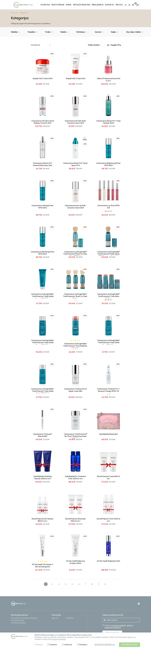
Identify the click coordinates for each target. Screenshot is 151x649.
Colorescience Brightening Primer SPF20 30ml (108, 164)
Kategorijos (23, 12)
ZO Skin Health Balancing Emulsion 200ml (75, 561)
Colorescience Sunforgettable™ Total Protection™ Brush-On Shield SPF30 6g (75, 295)
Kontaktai (109, 5)
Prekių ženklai (97, 5)
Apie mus (119, 5)
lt (137, 5)
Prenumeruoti (112, 632)
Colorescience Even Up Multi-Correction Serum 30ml (75, 206)
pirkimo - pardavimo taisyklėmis (119, 626)
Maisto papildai (57, 5)
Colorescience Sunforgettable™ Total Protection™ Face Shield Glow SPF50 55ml (108, 341)
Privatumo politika (17, 620)
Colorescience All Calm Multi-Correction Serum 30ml (75, 121)
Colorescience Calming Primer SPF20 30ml (42, 206)
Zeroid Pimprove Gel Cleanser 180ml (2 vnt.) (42, 519)
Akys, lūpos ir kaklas (133, 31)
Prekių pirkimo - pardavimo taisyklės (24, 617)
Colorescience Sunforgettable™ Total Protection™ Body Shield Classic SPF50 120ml (42, 295)
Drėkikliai (14, 31)
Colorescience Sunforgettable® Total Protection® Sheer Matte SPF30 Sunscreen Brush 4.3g (108, 252)
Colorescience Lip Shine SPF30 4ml (108, 206)
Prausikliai (31, 31)
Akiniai (68, 5)
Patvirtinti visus (129, 645)
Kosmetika (45, 5)
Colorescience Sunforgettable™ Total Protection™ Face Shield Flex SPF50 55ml (75, 344)
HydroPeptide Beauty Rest (108, 433)
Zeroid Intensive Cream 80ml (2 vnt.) (108, 477)
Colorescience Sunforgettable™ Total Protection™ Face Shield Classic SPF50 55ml (42, 341)
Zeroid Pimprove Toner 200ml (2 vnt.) (108, 519)
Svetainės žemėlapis (18, 622)
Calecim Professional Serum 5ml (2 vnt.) (108, 79)
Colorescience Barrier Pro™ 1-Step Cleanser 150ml (108, 121)
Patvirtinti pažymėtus (105, 645)
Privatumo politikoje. (59, 639)
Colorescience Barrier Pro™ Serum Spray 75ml (75, 164)
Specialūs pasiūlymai (81, 5)
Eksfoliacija (80, 31)
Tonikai (47, 31)
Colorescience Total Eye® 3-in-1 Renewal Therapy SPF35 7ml (108, 389)
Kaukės (113, 31)
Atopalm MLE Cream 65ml (75, 78)
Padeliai (63, 31)
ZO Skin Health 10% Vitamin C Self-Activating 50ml (42, 565)
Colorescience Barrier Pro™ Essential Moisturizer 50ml (42, 164)
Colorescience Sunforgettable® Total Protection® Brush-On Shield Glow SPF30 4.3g (75, 252)
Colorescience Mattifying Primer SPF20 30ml (42, 252)
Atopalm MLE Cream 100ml (42, 78)
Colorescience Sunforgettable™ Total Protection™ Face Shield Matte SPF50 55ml (42, 389)
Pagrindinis (14, 12)
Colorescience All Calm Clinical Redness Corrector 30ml (42, 121)
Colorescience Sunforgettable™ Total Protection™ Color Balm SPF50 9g (108, 295)
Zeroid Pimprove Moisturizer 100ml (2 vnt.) (75, 519)
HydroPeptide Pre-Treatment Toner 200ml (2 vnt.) (75, 477)
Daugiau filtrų (116, 44)
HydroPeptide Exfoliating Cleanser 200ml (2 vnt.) (43, 477)
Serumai (98, 31)
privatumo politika (118, 625)
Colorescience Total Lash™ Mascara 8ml (42, 434)
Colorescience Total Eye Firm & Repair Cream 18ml (75, 389)
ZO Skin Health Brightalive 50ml (108, 560)
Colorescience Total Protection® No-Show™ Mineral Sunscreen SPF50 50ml (75, 434)
